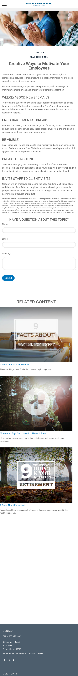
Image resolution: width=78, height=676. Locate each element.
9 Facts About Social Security (14, 364)
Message (6, 253)
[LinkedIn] (14, 660)
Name (5, 224)
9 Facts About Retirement (12, 505)
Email (5, 239)
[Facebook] (5, 660)
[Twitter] (9, 660)
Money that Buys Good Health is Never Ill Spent (23, 433)
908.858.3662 (15, 636)
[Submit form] (8, 278)
